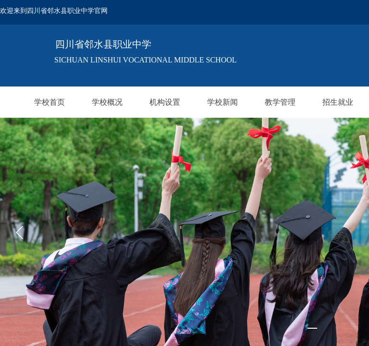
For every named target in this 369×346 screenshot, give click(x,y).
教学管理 (280, 102)
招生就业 (337, 102)
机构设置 (164, 102)
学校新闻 (222, 102)
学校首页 (49, 102)
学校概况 (107, 102)
